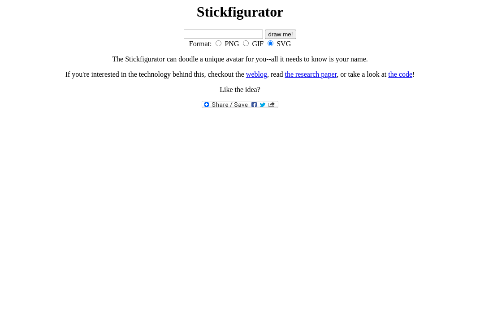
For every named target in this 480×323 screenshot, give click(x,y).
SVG (284, 44)
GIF (258, 44)
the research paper (311, 74)
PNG (232, 44)
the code (400, 74)
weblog (256, 74)
